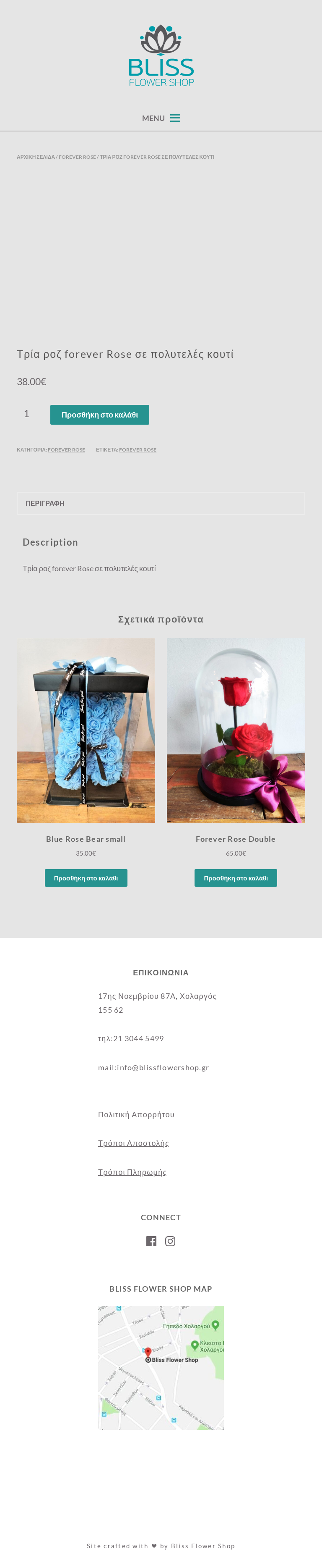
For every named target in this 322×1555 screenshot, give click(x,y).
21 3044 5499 (138, 1038)
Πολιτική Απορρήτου (137, 1114)
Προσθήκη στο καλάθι (100, 414)
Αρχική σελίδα (36, 157)
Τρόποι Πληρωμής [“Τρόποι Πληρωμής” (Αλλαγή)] (132, 1172)
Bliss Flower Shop (203, 1546)
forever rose (137, 450)
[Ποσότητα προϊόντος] (29, 413)
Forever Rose (77, 157)
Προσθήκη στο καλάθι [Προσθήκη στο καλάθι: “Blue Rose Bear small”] (86, 878)
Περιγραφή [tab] (45, 503)
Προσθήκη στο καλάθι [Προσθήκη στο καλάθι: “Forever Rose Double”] (236, 878)
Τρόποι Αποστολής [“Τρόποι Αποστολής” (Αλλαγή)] (133, 1143)
